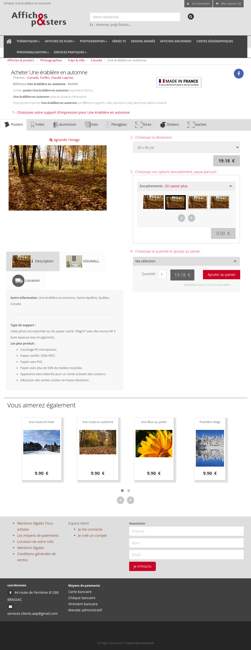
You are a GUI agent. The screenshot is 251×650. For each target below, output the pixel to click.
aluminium (64, 125)
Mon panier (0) (228, 3)
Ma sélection (145, 261)
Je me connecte (90, 529)
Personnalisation (33, 52)
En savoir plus (176, 186)
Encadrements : (164, 186)
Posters (13, 125)
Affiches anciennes (175, 41)
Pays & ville (76, 60)
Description (32, 261)
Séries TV (119, 41)
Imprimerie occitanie (140, 643)
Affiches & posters (20, 60)
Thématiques (28, 41)
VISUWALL (82, 261)
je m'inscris (142, 566)
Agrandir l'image (65, 139)
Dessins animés (143, 41)
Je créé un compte (92, 535)
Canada (96, 60)
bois (91, 125)
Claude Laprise (62, 77)
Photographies (93, 41)
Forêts (45, 77)
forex (143, 125)
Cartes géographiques (214, 41)
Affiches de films (60, 41)
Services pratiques (70, 52)
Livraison (26, 281)
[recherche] (191, 16)
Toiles (37, 125)
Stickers (169, 125)
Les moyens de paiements (38, 535)
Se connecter (198, 3)
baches (197, 125)
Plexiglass (116, 125)
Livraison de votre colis (35, 541)
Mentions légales (30, 547)
